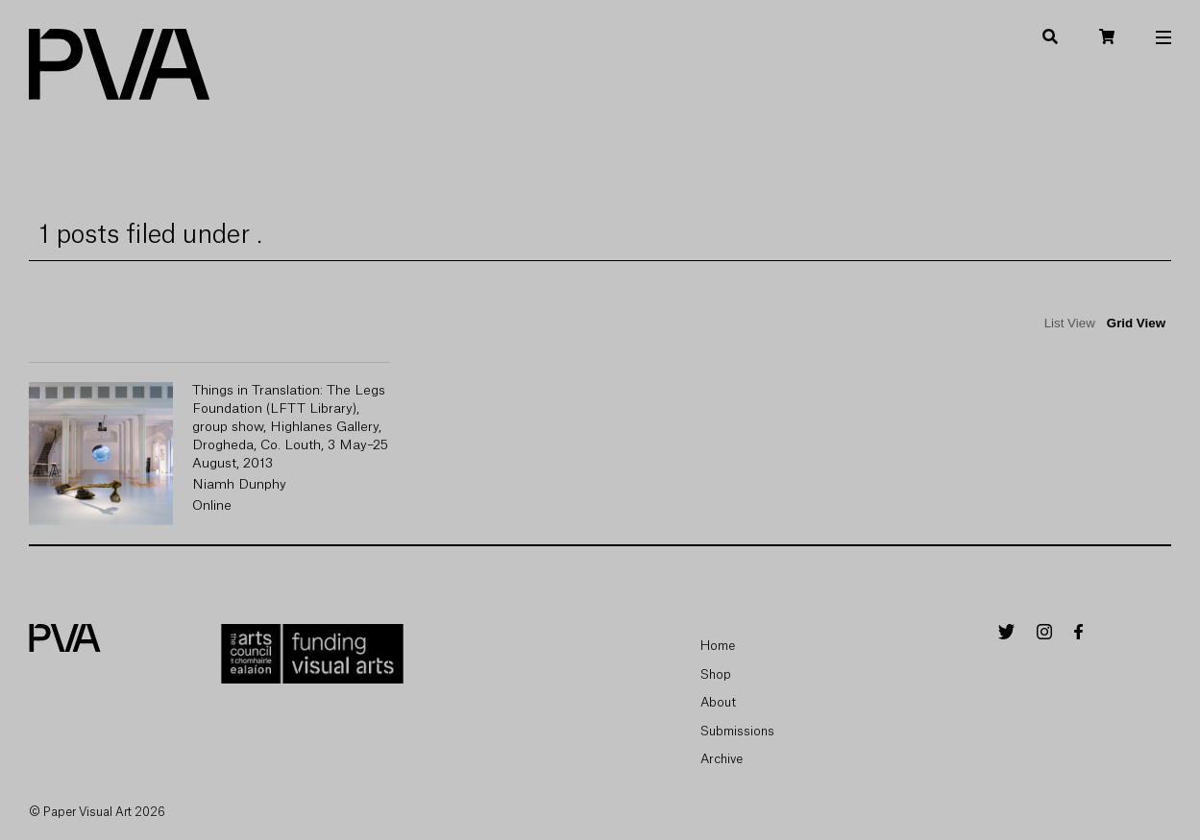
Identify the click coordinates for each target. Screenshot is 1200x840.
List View (1069, 323)
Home (717, 645)
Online (212, 506)
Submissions (737, 731)
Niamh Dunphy (239, 485)
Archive (721, 759)
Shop (715, 674)
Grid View (1136, 323)
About (718, 702)
